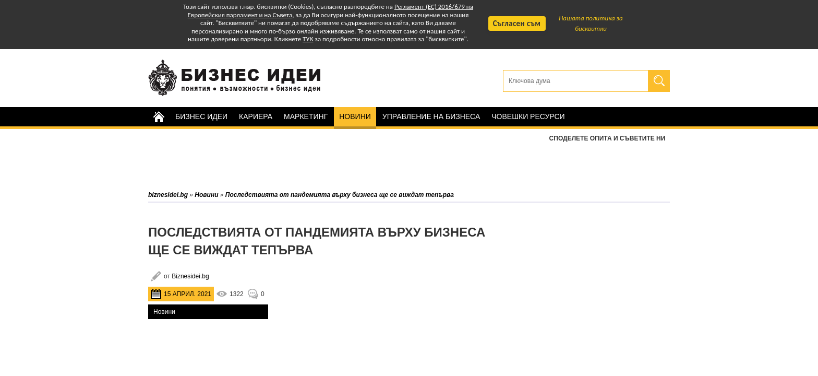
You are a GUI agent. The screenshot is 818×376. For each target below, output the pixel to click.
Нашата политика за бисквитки (591, 23)
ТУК (308, 39)
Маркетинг (306, 116)
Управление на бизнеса (431, 116)
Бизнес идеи (201, 116)
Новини (355, 116)
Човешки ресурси (527, 116)
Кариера (255, 116)
